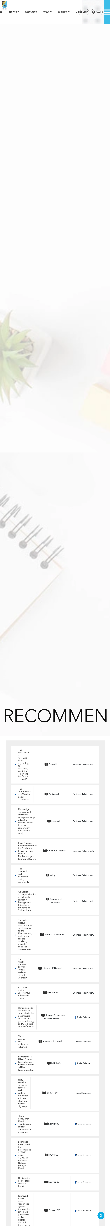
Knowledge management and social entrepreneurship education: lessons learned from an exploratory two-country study (26, 821)
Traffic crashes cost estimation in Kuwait (23, 1041)
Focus (47, 11)
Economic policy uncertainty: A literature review (24, 993)
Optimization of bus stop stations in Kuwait (24, 1182)
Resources (31, 12)
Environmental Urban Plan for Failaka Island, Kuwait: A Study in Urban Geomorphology (26, 1063)
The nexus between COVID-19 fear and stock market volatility (23, 968)
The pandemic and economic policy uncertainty (23, 875)
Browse (13, 11)
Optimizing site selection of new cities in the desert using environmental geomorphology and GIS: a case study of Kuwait (26, 1017)
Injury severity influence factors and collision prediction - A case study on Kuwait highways (23, 1093)
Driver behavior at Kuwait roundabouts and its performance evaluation (24, 1124)
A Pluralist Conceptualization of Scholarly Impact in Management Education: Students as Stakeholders (27, 901)
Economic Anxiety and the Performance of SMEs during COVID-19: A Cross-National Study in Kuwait (24, 1155)
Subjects (63, 11)
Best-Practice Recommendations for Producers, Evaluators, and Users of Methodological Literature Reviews (27, 851)
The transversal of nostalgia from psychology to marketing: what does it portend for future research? (24, 764)
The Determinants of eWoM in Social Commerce (24, 794)
